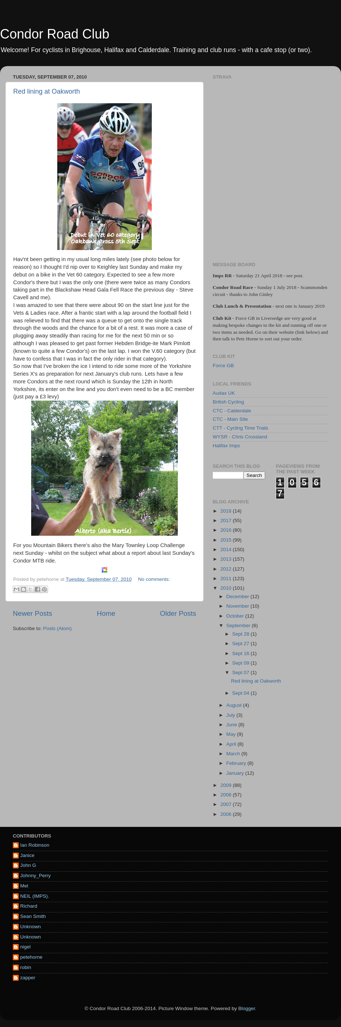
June (232, 724)
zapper (27, 977)
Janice (27, 855)
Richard (28, 906)
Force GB (223, 365)
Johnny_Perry (35, 875)
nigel (25, 947)
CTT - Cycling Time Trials (240, 428)
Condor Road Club (54, 33)
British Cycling (228, 402)
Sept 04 (241, 693)
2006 (226, 814)
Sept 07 (241, 672)
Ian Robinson (35, 845)
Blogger (246, 1008)
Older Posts (178, 613)
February (236, 763)
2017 (226, 520)
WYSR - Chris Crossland (240, 437)
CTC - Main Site (230, 419)
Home (106, 613)
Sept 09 (241, 663)
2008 (226, 795)
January (235, 773)
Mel (24, 886)
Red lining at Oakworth (46, 91)
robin (25, 967)
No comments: (154, 579)
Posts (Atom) (57, 628)
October (235, 616)
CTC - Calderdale (232, 410)
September (239, 625)
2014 (226, 549)
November (238, 606)
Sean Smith (33, 916)
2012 (226, 569)
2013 (226, 559)
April (232, 744)
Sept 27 (241, 643)
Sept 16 (241, 653)
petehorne (31, 957)
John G (28, 865)
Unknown (30, 926)
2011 (226, 578)
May (231, 734)
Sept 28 (241, 634)
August (234, 705)
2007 (226, 804)
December (238, 596)
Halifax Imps (226, 445)
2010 (226, 588)
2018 (226, 511)
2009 (226, 785)
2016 (226, 530)
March (233, 753)
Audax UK (224, 393)
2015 (226, 540)
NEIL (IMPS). (34, 896)
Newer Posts (32, 613)
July (231, 715)
